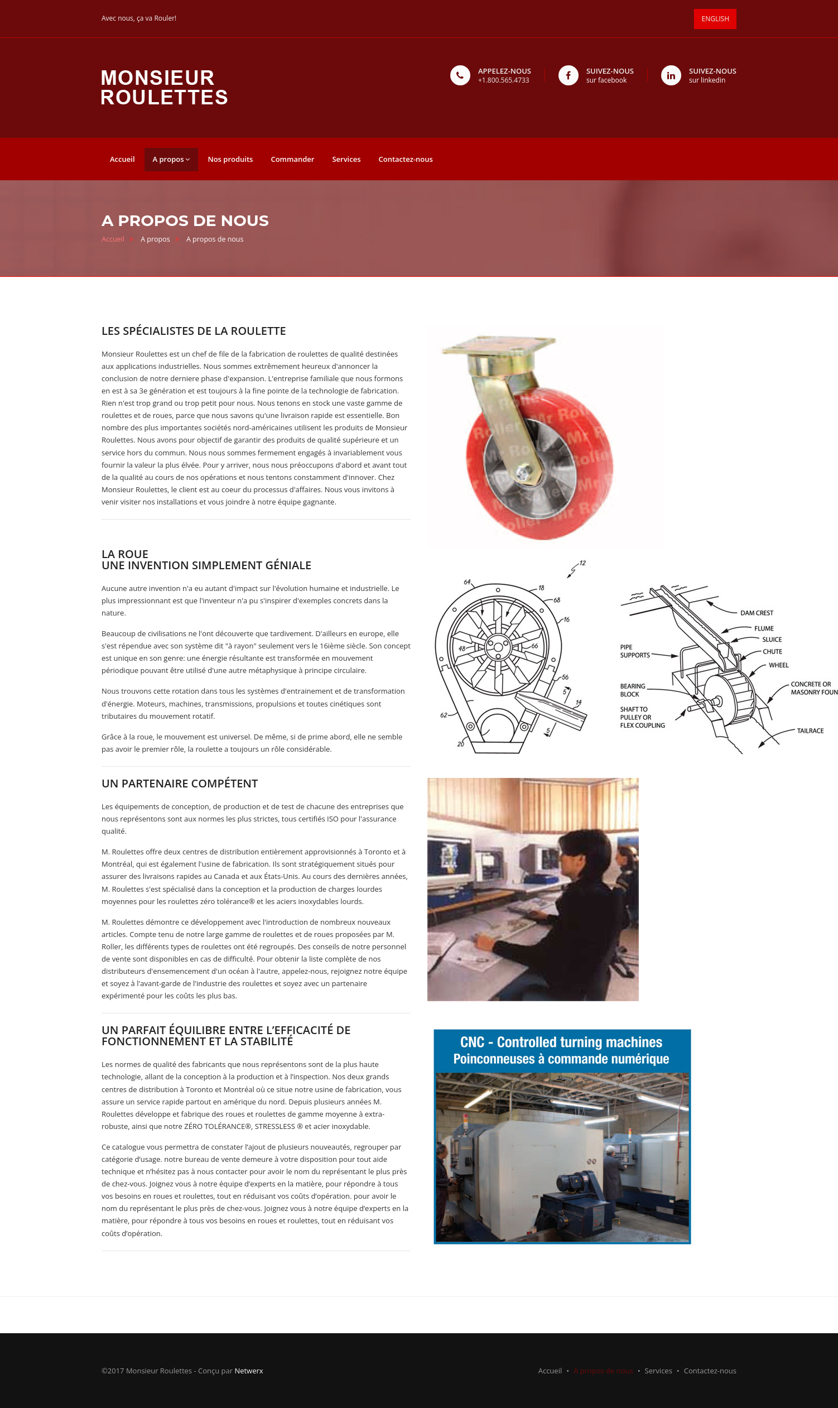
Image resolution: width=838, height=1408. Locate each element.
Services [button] (346, 159)
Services (658, 1371)
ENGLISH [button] (715, 18)
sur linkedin (707, 80)
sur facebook (606, 80)
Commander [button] (292, 159)
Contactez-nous (710, 1371)
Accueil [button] (122, 159)
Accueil (113, 239)
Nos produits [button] (230, 159)
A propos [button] (171, 159)
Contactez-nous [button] (405, 159)
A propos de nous (603, 1371)
